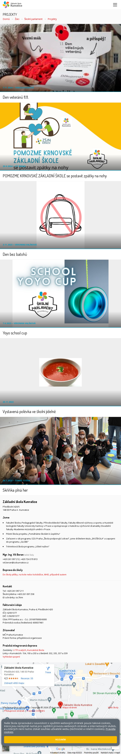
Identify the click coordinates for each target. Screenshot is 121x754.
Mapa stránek (70, 707)
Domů (6, 19)
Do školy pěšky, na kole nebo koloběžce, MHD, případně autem (34, 574)
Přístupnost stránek (14, 710)
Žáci (17, 19)
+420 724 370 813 (29, 559)
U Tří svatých (19, 650)
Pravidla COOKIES (36, 710)
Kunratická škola (35, 650)
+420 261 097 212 (11, 559)
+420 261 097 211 (15, 590)
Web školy (113, 707)
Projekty (52, 19)
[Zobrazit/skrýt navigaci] (115, 5)
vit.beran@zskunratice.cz (16, 562)
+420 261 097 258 (25, 594)
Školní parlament (33, 19)
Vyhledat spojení (11, 656)
